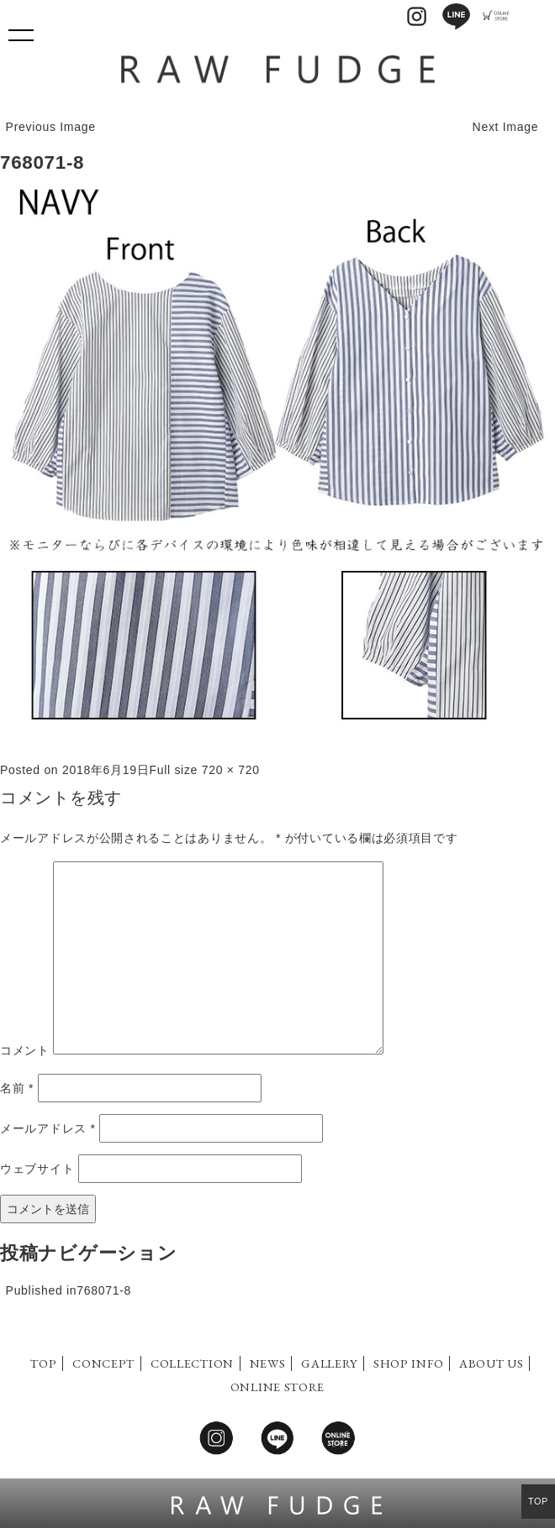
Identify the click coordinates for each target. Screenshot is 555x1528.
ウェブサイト (37, 1168)
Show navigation (21, 29)
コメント (25, 1050)
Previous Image (51, 126)
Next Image (506, 126)
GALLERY (329, 1363)
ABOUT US (491, 1363)
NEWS (268, 1363)
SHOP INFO (408, 1363)
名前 (17, 1088)
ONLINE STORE (277, 1387)
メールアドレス (48, 1128)
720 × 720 (231, 770)
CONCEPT (103, 1363)
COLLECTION (192, 1363)
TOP (43, 1363)
